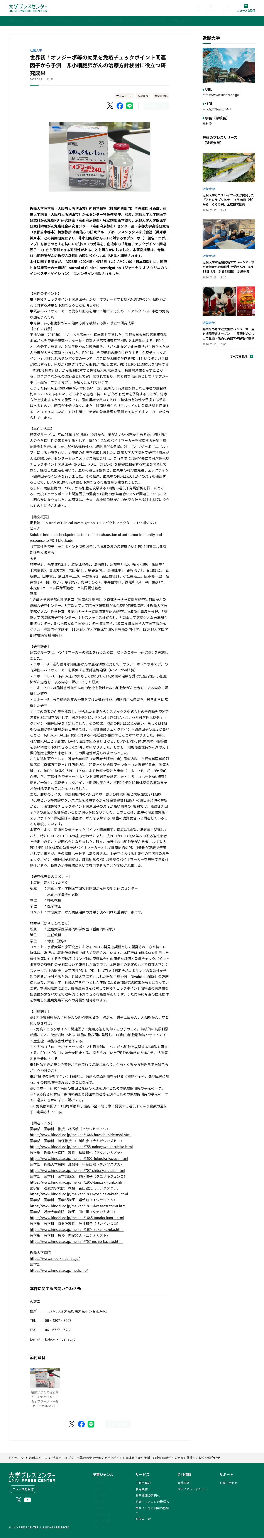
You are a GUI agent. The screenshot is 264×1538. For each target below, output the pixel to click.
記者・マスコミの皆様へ (152, 1501)
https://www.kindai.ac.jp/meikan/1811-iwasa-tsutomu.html (78, 1205)
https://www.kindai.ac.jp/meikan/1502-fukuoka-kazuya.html (79, 1158)
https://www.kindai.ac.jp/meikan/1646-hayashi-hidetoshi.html (80, 1134)
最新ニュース (102, 1489)
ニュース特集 (102, 1520)
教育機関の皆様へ (147, 1495)
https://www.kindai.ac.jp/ (221, 95)
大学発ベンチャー (105, 1514)
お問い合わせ (228, 1483)
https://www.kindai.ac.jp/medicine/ (59, 1270)
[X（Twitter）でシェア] (110, 105)
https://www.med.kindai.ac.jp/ (55, 1258)
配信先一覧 (143, 1519)
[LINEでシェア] (129, 105)
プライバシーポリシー (193, 1489)
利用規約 (141, 1489)
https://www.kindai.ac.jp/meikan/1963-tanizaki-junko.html (77, 1182)
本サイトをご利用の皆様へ (152, 1510)
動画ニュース (102, 1527)
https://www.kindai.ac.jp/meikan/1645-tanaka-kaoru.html (77, 1217)
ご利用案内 (143, 1483)
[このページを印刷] (156, 106)
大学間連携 (161, 96)
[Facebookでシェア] (120, 105)
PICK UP (98, 1483)
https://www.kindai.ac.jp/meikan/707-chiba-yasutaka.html (77, 1170)
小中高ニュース (103, 1508)
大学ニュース (124, 96)
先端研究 (143, 96)
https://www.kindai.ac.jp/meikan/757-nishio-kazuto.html (76, 1241)
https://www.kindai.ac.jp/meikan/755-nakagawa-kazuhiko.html (81, 1146)
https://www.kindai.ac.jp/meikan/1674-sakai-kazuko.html (77, 1229)
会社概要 (184, 1483)
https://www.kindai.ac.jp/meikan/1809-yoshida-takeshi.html (79, 1193)
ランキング (100, 1495)
